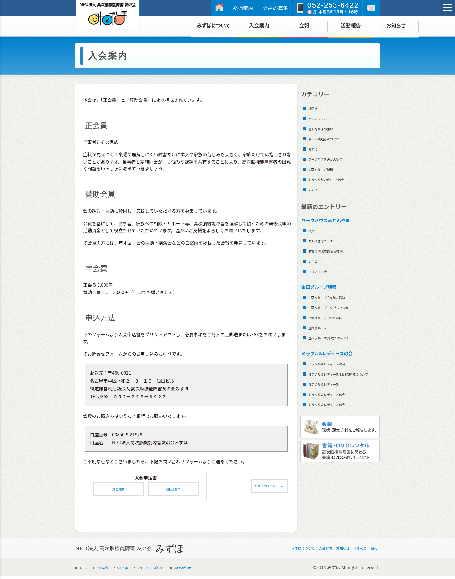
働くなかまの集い (327, 128)
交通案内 (243, 8)
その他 (315, 189)
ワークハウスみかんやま (334, 158)
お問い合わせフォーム (261, 487)
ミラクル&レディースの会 (335, 179)
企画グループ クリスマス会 (339, 307)
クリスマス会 (322, 270)
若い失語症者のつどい (332, 138)
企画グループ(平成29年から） (340, 337)
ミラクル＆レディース (331, 392)
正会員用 (118, 491)
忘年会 (315, 260)
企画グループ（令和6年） (335, 317)
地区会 (315, 108)
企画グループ (322, 327)
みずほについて (262, 551)
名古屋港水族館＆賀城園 (334, 250)
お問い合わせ (219, 570)
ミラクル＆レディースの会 (336, 363)
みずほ (315, 148)
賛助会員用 (173, 491)
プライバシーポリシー (176, 570)
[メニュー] (447, 7)
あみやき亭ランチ (327, 240)
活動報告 (350, 551)
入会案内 (296, 551)
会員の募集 (275, 8)
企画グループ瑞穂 (327, 168)
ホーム (86, 570)
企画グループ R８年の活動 (336, 296)
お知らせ (323, 551)
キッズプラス (322, 118)
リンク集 (136, 570)
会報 (371, 551)
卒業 (313, 230)
